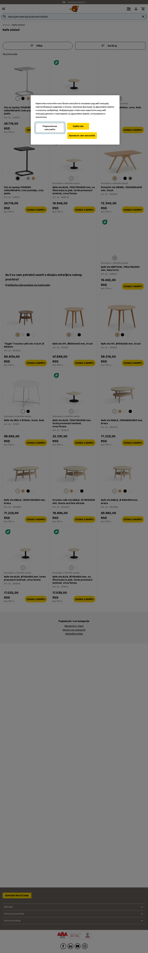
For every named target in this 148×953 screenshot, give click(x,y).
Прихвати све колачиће (82, 135)
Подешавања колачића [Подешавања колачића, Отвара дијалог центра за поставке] (50, 128)
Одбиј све (78, 126)
